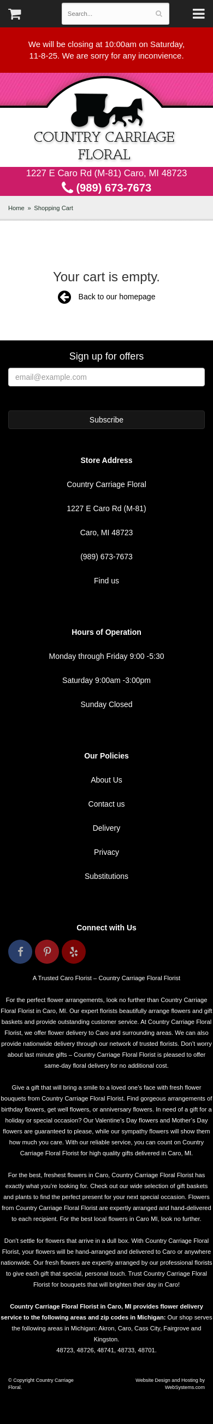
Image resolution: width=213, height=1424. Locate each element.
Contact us (106, 804)
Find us (106, 580)
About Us (106, 779)
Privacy (106, 852)
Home (16, 208)
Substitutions (106, 876)
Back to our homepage (107, 296)
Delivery (107, 828)
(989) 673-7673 (106, 188)
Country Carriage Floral (106, 120)
